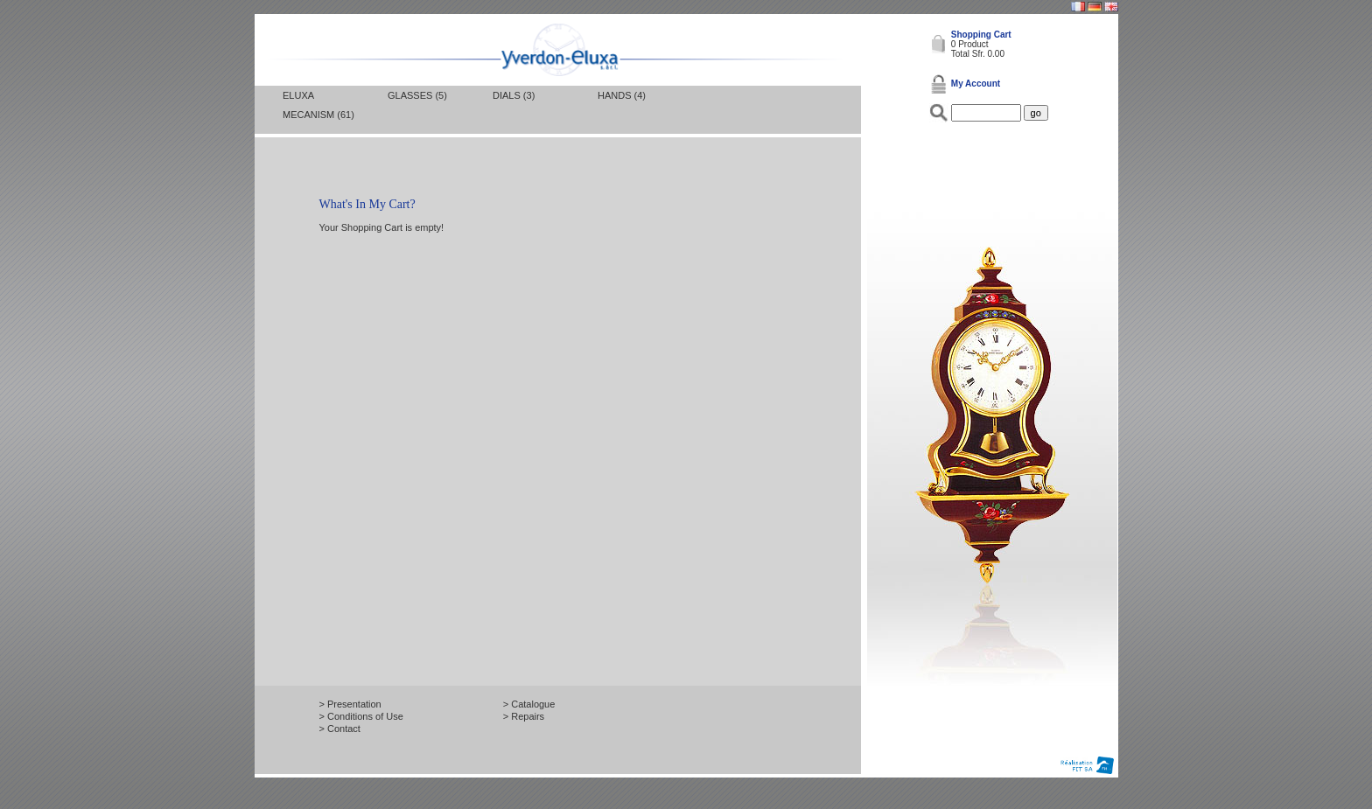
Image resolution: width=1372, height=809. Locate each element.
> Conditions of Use (361, 716)
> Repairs (523, 716)
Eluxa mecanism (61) (318, 105)
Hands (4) (622, 95)
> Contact (339, 728)
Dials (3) (514, 95)
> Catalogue (529, 704)
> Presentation (350, 704)
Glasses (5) (417, 95)
